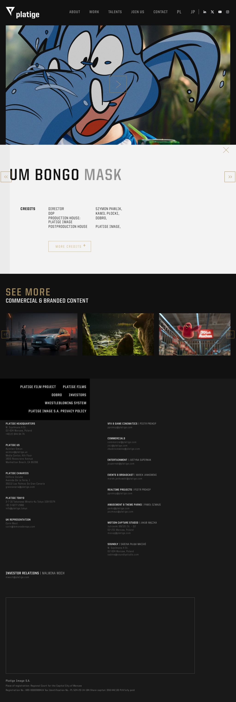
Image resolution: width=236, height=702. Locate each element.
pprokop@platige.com (120, 427)
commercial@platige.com (122, 442)
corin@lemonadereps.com (20, 526)
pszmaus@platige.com (120, 511)
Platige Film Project (38, 387)
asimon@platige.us (17, 452)
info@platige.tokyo (16, 508)
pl (179, 12)
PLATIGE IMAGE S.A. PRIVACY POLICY (57, 411)
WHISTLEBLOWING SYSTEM (65, 403)
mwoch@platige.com (17, 577)
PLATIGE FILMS (74, 387)
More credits (71, 245)
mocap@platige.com (119, 533)
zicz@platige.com (118, 445)
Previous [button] (5, 334)
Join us (137, 12)
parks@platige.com (119, 508)
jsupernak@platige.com (121, 463)
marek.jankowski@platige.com (125, 478)
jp (193, 12)
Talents (115, 12)
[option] (41, 334)
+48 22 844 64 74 (15, 434)
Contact (160, 12)
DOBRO (57, 395)
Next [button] (230, 334)
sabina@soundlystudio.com (123, 554)
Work (94, 12)
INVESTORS (77, 395)
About (74, 12)
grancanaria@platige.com (20, 487)
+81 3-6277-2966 (15, 505)
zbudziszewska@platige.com (124, 449)
